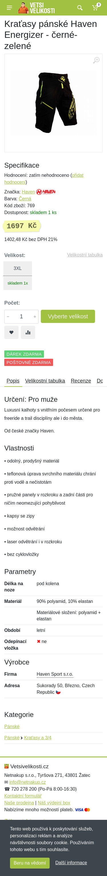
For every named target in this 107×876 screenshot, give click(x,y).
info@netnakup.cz (27, 782)
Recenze (81, 381)
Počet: (12, 303)
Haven (28, 191)
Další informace (71, 862)
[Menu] (9, 8)
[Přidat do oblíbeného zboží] (11, 332)
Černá (25, 198)
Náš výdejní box (54, 802)
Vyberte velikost (68, 316)
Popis (13, 381)
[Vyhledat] (79, 8)
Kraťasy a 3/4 (37, 737)
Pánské (11, 726)
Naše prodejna (19, 802)
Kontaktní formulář (23, 795)
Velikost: (14, 255)
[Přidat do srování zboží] (28, 332)
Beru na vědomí (30, 863)
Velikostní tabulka (85, 254)
